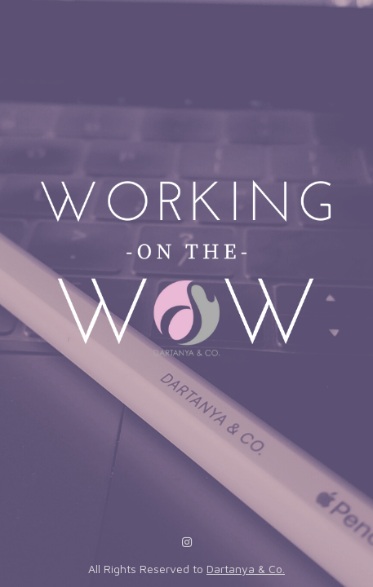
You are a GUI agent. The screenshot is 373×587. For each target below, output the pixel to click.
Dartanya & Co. (245, 569)
